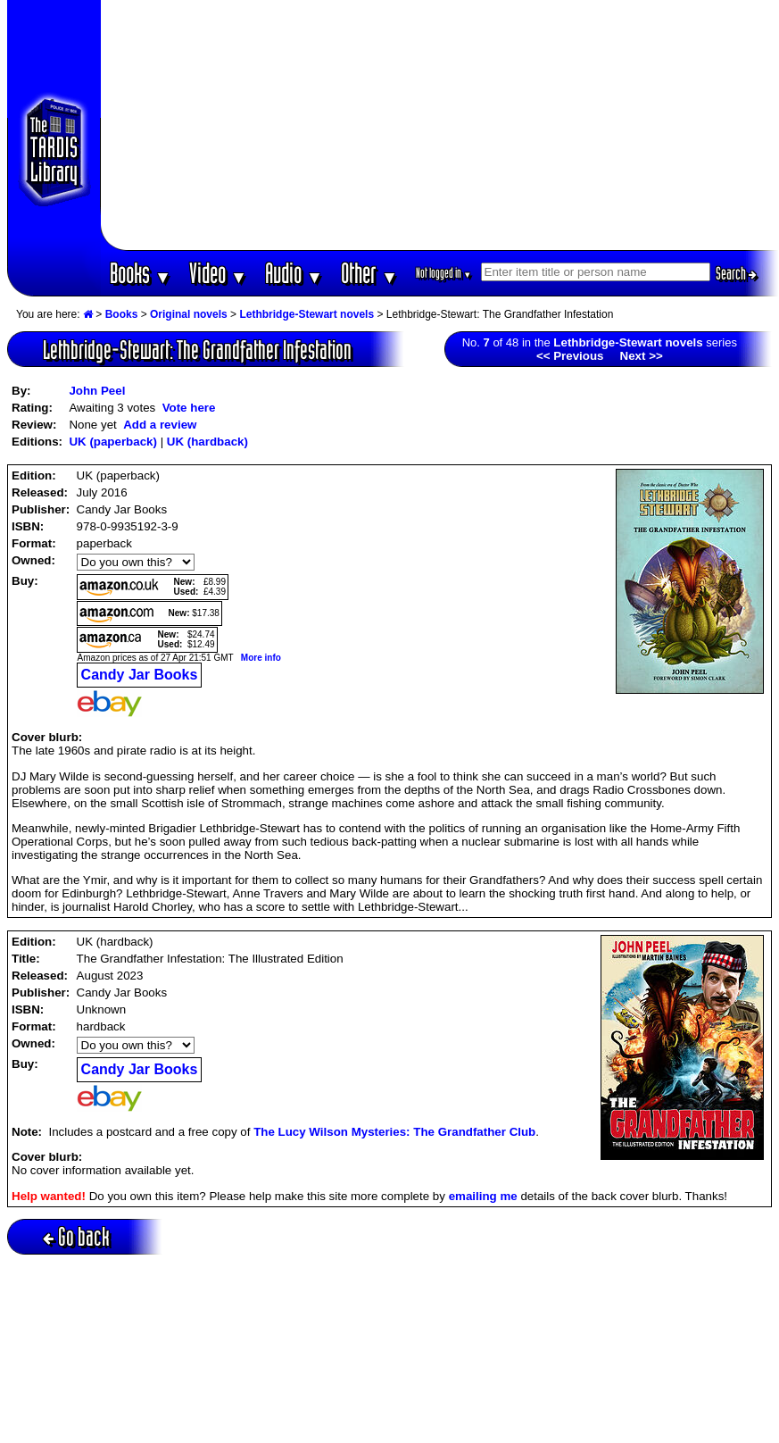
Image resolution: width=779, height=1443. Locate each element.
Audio (294, 272)
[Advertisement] (439, 125)
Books (140, 272)
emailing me (483, 1196)
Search (736, 273)
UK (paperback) (113, 441)
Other (369, 272)
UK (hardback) (207, 441)
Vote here (189, 407)
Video (218, 272)
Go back (76, 1236)
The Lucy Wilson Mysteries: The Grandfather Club (394, 1132)
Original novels (189, 314)
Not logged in (444, 272)
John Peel (97, 390)
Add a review (159, 424)
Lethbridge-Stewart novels (306, 314)
